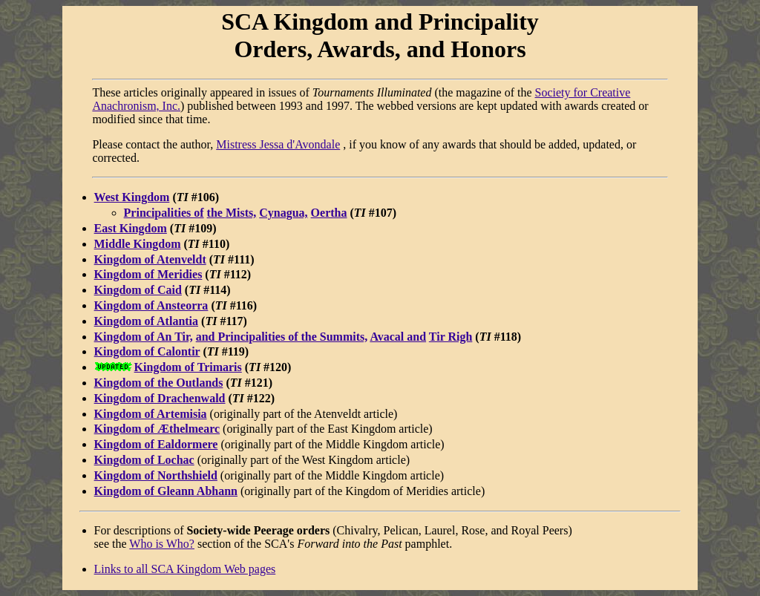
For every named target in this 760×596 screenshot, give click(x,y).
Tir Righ (451, 336)
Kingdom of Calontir (147, 351)
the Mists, (232, 212)
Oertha (329, 212)
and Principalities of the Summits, (282, 336)
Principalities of (164, 212)
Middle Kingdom (137, 244)
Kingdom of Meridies (148, 274)
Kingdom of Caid (138, 290)
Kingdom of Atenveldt (150, 259)
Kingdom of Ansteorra (151, 305)
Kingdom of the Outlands (158, 382)
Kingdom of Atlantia (146, 321)
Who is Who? (161, 543)
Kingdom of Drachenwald (160, 398)
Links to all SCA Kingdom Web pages (185, 569)
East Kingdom (130, 228)
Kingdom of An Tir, (143, 336)
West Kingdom (132, 197)
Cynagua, (283, 212)
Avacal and (398, 336)
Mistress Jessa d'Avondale (278, 144)
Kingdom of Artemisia (150, 413)
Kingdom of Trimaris (188, 367)
